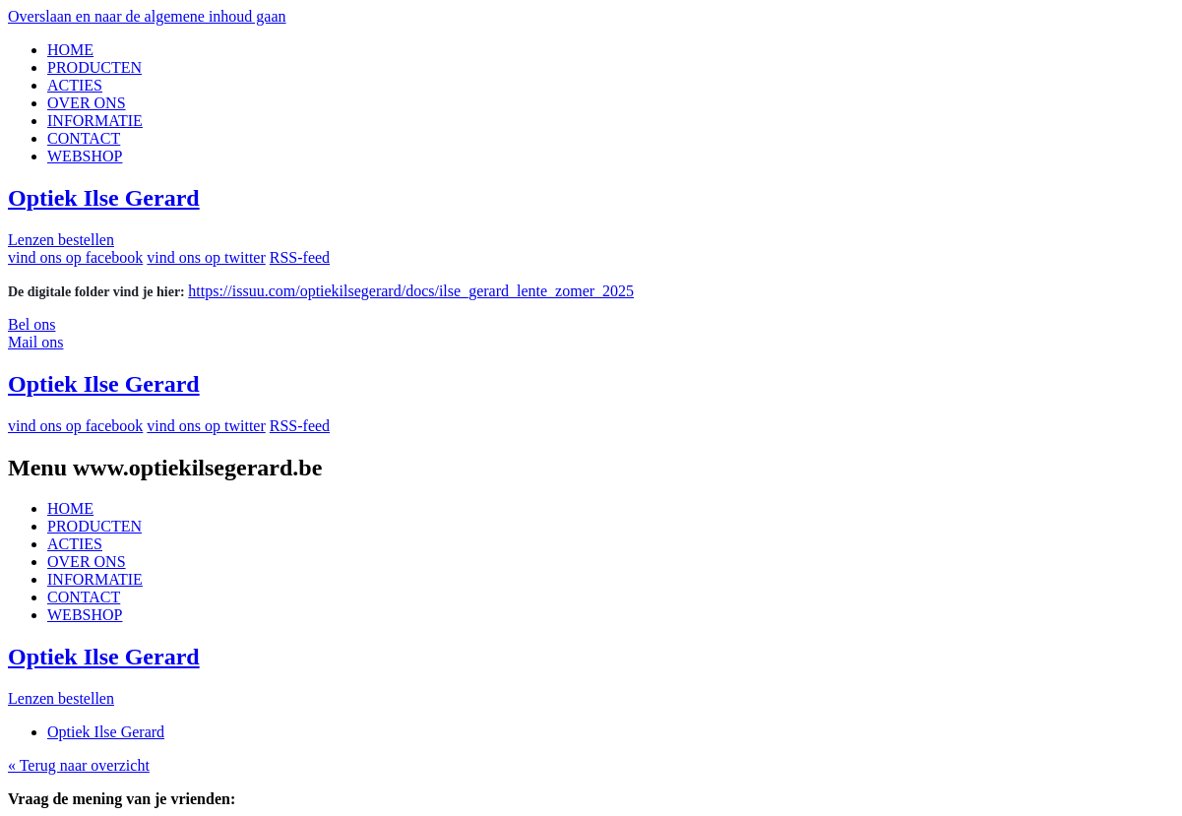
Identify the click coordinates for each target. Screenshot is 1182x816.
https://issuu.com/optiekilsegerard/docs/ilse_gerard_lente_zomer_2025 (411, 290)
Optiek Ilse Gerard (104, 198)
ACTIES (74, 85)
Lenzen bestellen (61, 239)
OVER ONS (86, 102)
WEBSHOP (84, 156)
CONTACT (83, 138)
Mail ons (35, 342)
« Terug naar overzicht (79, 765)
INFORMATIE (95, 120)
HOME (70, 49)
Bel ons (31, 324)
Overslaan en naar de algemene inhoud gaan (147, 16)
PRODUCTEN (94, 67)
